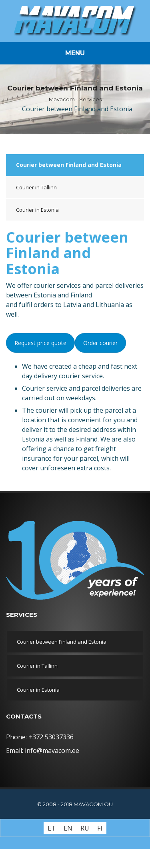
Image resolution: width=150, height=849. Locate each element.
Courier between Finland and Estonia (69, 165)
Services (90, 99)
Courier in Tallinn (36, 187)
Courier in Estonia (37, 209)
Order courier (100, 343)
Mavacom (62, 99)
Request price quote (40, 343)
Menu (75, 53)
